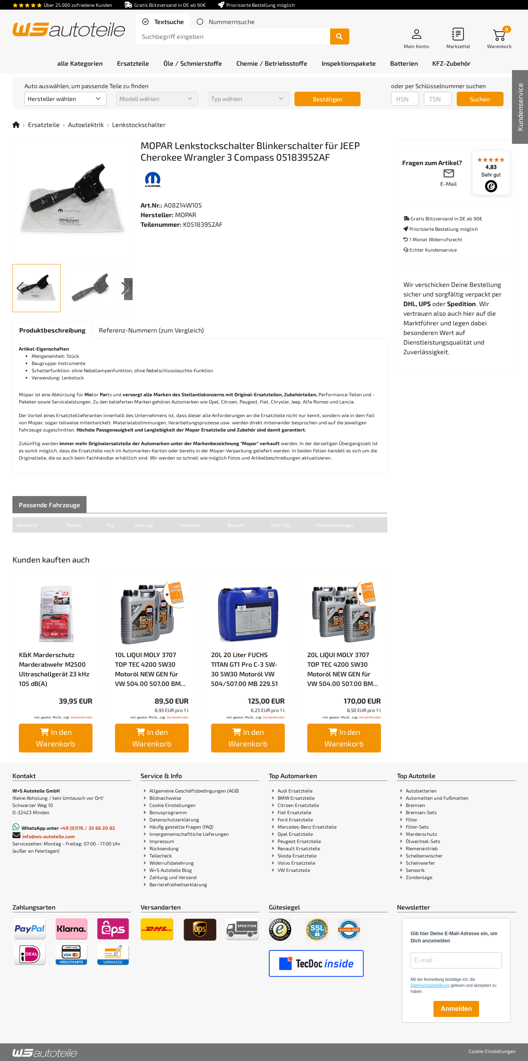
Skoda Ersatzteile (297, 855)
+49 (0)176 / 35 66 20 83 (87, 828)
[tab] (163, 22)
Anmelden (456, 1008)
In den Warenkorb (55, 737)
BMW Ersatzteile (296, 798)
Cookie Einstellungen (172, 805)
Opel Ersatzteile (295, 834)
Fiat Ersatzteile (294, 812)
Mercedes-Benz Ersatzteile (307, 826)
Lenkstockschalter (138, 124)
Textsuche (168, 21)
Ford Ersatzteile (295, 819)
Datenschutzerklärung (174, 819)
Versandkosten (82, 717)
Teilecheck (160, 855)
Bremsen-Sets (421, 812)
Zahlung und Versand (173, 877)
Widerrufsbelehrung (171, 862)
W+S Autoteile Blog (170, 870)
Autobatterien (421, 790)
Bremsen (415, 805)
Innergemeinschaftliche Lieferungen (189, 834)
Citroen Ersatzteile (298, 805)
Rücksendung (164, 848)
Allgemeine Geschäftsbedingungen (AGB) (194, 790)
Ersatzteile (44, 124)
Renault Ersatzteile (299, 848)
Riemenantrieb (422, 848)
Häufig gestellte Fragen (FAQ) (181, 826)
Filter (411, 819)
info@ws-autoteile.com (48, 836)
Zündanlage (419, 877)
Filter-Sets (417, 826)
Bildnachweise (165, 798)
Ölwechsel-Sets (423, 841)
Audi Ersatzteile (295, 790)
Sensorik (415, 870)
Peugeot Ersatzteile (299, 841)
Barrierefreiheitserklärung (178, 884)
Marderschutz (421, 834)
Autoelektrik (86, 124)
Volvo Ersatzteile (296, 862)
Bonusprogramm (168, 812)
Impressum (161, 841)
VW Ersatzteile (294, 870)
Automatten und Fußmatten (437, 798)
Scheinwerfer (420, 862)
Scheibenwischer (424, 855)
